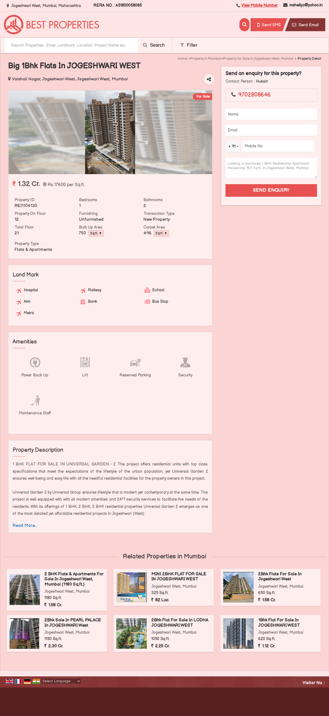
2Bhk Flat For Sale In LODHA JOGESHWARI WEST (179, 623)
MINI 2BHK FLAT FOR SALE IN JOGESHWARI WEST (178, 576)
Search (154, 45)
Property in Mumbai (205, 59)
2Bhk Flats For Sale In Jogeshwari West (280, 576)
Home (182, 59)
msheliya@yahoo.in (306, 5)
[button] (259, 5)
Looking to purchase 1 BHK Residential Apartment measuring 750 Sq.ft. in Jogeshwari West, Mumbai (271, 168)
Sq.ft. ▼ (96, 233)
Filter (189, 45)
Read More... (25, 525)
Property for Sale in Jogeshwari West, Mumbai (258, 59)
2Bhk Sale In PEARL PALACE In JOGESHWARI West (72, 623)
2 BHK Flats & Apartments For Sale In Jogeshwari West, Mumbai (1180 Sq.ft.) (74, 579)
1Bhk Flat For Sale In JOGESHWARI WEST (279, 623)
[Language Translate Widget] (61, 681)
